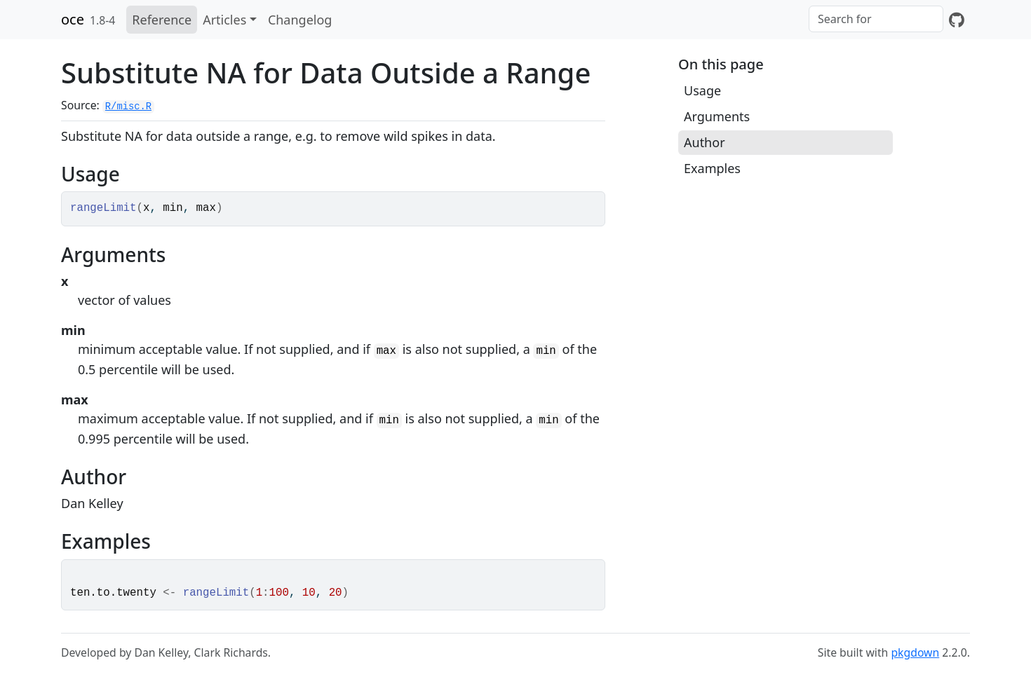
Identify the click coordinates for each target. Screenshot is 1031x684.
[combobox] (876, 19)
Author (704, 142)
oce (72, 19)
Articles (224, 19)
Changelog (300, 19)
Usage (702, 90)
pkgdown (915, 652)
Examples (712, 168)
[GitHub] (956, 20)
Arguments (717, 116)
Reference (161, 19)
